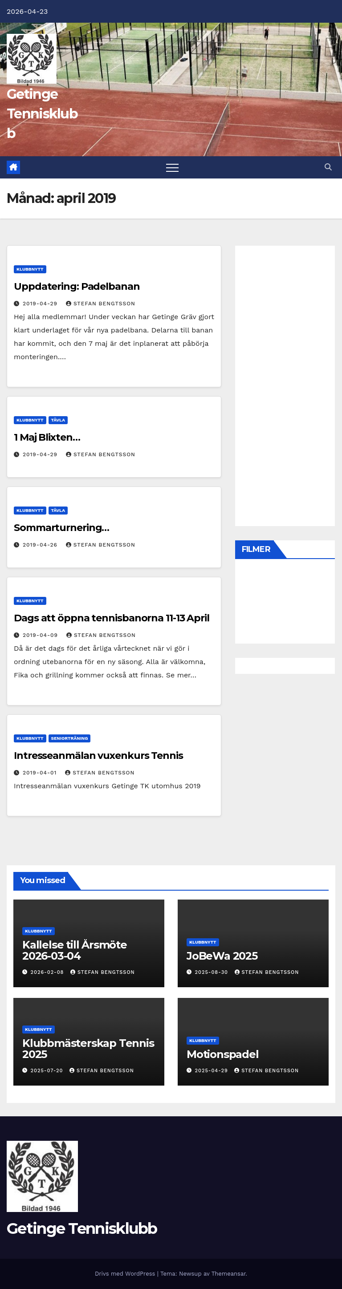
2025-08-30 (212, 972)
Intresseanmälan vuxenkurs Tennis (98, 756)
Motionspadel (223, 1054)
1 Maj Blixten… (47, 437)
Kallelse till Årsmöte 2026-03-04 (74, 950)
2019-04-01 (41, 773)
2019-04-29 (41, 303)
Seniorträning (69, 738)
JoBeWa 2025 (222, 955)
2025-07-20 (48, 1071)
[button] (328, 167)
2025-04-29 (212, 1071)
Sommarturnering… (61, 528)
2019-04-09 (41, 635)
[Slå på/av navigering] (172, 167)
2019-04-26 (41, 545)
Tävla (58, 420)
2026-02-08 (48, 972)
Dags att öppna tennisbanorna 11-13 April (111, 618)
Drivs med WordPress (126, 1273)
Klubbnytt (30, 269)
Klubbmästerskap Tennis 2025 (88, 1049)
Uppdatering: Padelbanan (77, 286)
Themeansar (229, 1273)
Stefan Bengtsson (100, 303)
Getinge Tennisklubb (42, 114)
